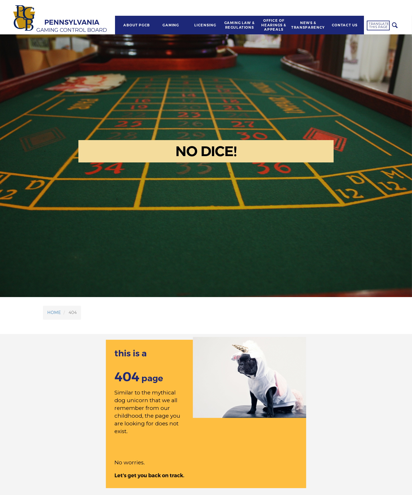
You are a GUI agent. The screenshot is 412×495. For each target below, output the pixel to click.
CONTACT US (345, 25)
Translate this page (379, 25)
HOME (54, 312)
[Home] (25, 19)
